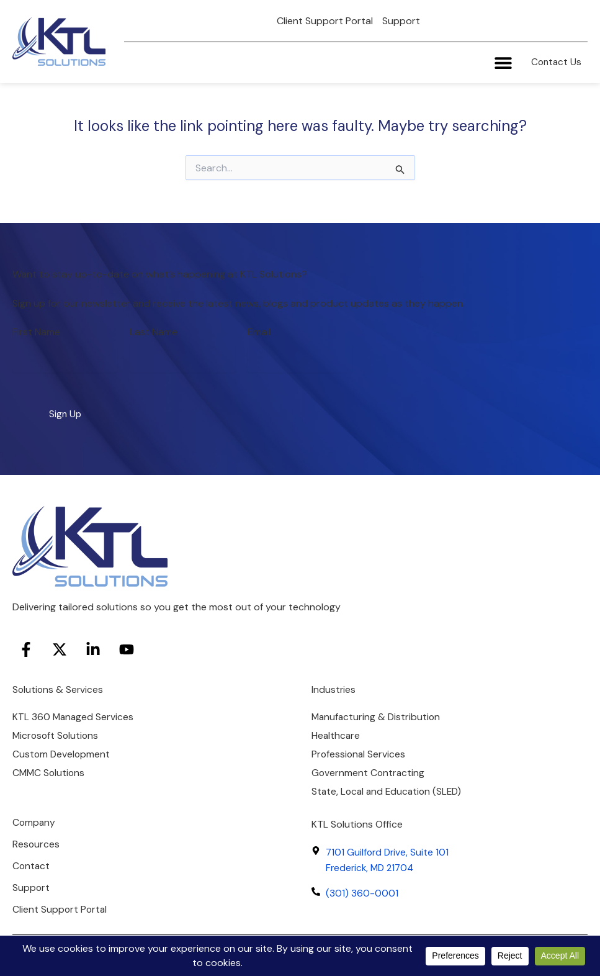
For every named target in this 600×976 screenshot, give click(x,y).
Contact (31, 864)
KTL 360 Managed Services (73, 711)
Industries (333, 683)
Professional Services (359, 749)
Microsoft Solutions (56, 730)
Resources (36, 842)
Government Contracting (368, 768)
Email (259, 325)
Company (34, 819)
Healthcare (336, 730)
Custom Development (62, 749)
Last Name (153, 325)
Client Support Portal (325, 20)
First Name (36, 325)
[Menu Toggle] (499, 64)
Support (401, 20)
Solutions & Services (58, 683)
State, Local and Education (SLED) (389, 788)
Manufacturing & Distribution (377, 711)
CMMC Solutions (49, 768)
